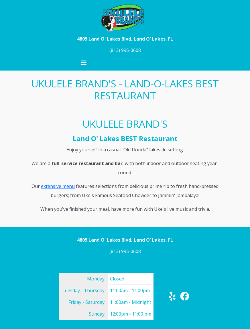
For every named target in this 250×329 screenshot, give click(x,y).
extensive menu (58, 186)
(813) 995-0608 (125, 50)
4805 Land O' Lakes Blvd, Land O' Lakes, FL (125, 39)
